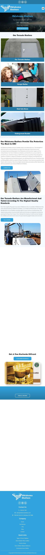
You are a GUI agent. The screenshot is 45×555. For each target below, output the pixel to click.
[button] (43, 8)
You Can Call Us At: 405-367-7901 (22, 20)
